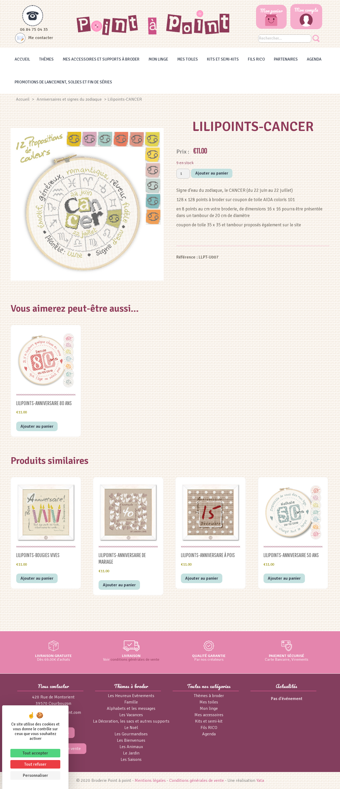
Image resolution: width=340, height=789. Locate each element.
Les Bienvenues (131, 740)
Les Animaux (131, 746)
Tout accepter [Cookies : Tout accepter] (35, 753)
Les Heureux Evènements (131, 695)
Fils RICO (256, 59)
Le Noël (131, 727)
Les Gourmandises (131, 734)
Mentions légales (150, 780)
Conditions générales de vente (196, 780)
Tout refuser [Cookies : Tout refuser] (35, 764)
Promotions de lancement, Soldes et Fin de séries (63, 82)
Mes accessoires (208, 715)
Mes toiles (187, 59)
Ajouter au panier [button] (36, 426)
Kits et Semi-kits (223, 59)
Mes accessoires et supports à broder (101, 59)
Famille (131, 702)
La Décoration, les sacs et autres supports (131, 721)
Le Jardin (131, 753)
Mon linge (158, 59)
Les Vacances (131, 715)
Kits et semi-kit (209, 721)
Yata (260, 780)
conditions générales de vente (134, 659)
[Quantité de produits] (183, 174)
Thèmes (46, 59)
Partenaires (286, 59)
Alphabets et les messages (131, 708)
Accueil (22, 59)
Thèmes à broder (209, 695)
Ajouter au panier (211, 173)
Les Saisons (131, 759)
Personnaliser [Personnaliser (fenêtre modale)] (35, 775)
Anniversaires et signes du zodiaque (69, 99)
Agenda (314, 59)
